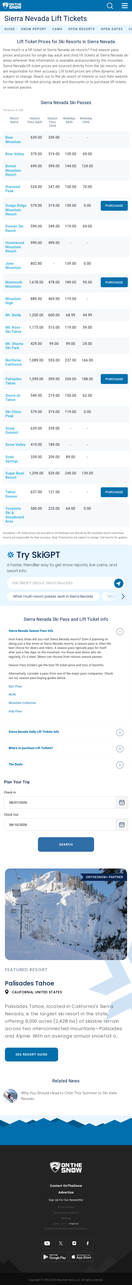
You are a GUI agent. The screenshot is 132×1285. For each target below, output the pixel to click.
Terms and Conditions (66, 1212)
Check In (10, 792)
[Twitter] (60, 1243)
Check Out (11, 814)
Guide (9, 29)
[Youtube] (47, 1243)
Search (66, 844)
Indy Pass (15, 711)
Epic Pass (15, 686)
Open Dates (112, 29)
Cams (57, 29)
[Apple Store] (81, 1256)
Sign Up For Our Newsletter (66, 1200)
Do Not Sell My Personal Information (66, 1228)
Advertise (66, 1192)
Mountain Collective (22, 703)
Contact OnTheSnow (66, 1186)
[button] (109, 6)
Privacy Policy (66, 1207)
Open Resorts (81, 29)
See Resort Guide (32, 1054)
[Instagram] (74, 1243)
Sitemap (66, 1218)
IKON (12, 694)
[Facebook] (87, 1243)
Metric (64, 1223)
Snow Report (34, 29)
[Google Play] (55, 1256)
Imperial (74, 1223)
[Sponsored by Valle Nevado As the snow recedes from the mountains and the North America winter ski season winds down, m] (75, 1096)
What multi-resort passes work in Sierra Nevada (53, 596)
